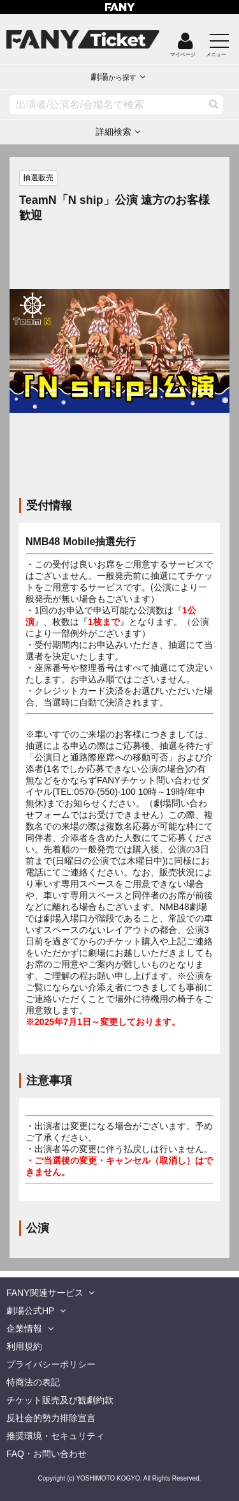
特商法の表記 (33, 1382)
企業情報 (24, 1328)
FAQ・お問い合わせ (46, 1454)
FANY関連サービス (44, 1293)
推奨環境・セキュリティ (55, 1436)
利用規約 (24, 1346)
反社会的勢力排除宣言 (51, 1418)
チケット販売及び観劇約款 (59, 1400)
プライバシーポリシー (51, 1364)
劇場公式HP (30, 1310)
